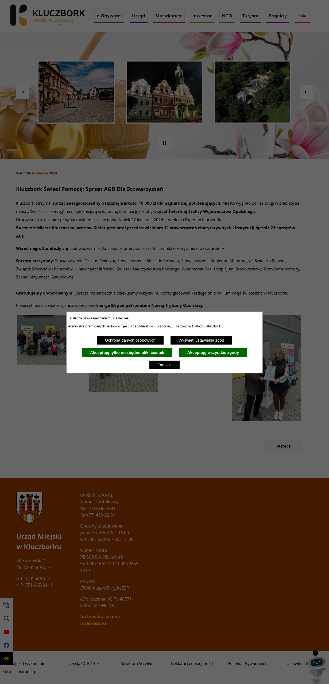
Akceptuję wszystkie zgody (213, 352)
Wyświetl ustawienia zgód (201, 340)
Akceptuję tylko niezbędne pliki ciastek (127, 352)
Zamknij (164, 364)
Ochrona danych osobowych (130, 340)
